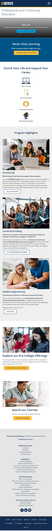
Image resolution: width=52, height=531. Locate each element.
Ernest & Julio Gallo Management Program (25, 468)
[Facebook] (22, 511)
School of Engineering (25, 462)
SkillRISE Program (12, 192)
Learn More (10, 312)
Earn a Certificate (26, 98)
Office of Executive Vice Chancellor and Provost (25, 482)
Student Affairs (25, 492)
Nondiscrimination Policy (40, 524)
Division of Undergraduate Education (25, 472)
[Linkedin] (26, 511)
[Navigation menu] (49, 3)
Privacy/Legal (42, 520)
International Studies (26, 122)
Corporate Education (26, 110)
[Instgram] (30, 511)
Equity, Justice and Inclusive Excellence (25, 484)
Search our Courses (22, 418)
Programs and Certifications (26, 53)
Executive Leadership (25, 452)
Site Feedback (9, 524)
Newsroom (25, 450)
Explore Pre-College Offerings (16, 368)
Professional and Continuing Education (22, 13)
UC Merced (25, 448)
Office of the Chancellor (25, 479)
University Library (25, 455)
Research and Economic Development (25, 494)
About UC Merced (17, 520)
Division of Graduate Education (25, 470)
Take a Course (26, 87)
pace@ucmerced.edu (26, 440)
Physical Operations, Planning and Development (25, 490)
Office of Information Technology (25, 496)
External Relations (26, 486)
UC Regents (19, 524)
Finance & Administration (25, 488)
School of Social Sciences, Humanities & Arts (25, 466)
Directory (34, 520)
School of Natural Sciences (25, 464)
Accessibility (28, 524)
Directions (27, 520)
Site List (26, 528)
